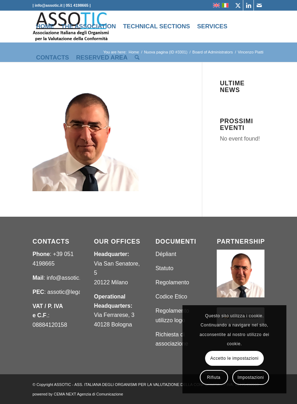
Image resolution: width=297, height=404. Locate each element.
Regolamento (172, 282)
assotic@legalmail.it (72, 292)
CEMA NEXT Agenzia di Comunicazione (88, 394)
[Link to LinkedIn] (248, 5)
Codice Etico (171, 297)
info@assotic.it (65, 278)
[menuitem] (45, 26)
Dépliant (166, 254)
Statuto (165, 268)
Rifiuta (213, 377)
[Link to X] (238, 5)
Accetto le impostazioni (234, 358)
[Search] (137, 57)
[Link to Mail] (259, 5)
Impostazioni (251, 377)
